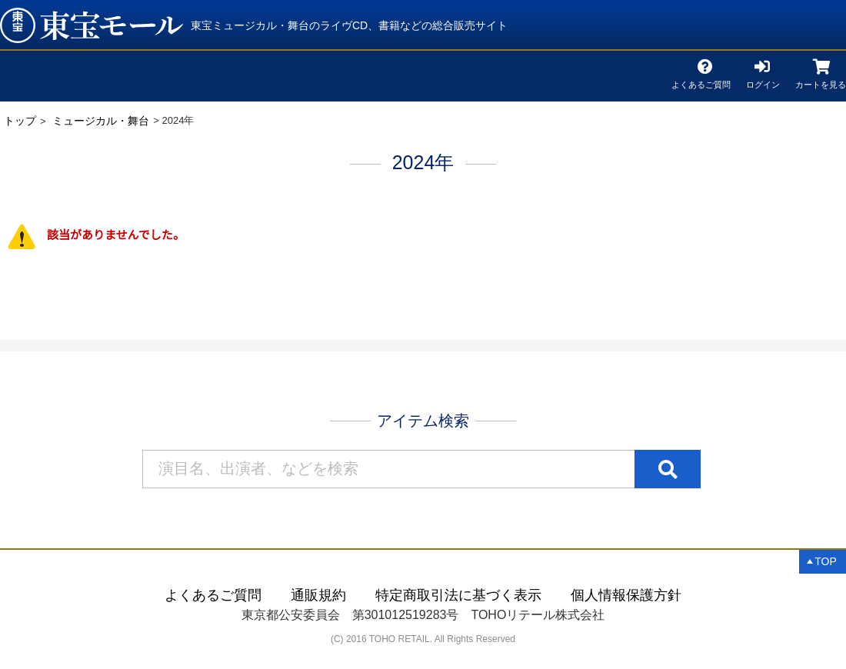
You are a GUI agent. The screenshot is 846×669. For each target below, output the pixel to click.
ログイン (763, 82)
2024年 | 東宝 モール (91, 25)
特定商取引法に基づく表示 (458, 595)
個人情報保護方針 (626, 595)
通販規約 (318, 595)
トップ (20, 121)
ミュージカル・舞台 (100, 121)
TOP (825, 561)
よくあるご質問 (701, 82)
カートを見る (820, 82)
